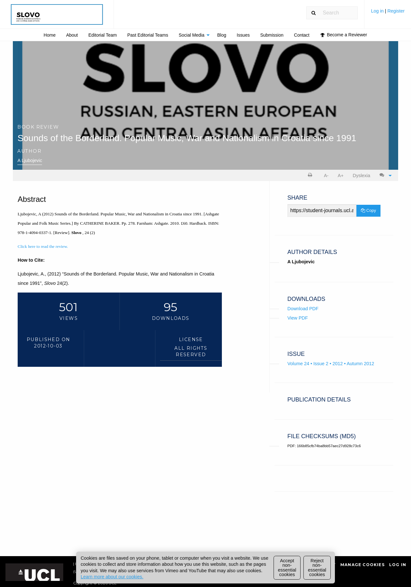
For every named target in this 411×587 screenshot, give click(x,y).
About (72, 35)
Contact (302, 35)
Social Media (191, 35)
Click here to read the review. (43, 246)
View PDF (297, 318)
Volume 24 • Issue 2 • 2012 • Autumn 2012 (330, 363)
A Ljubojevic (29, 160)
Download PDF (303, 308)
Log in (378, 11)
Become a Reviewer (343, 34)
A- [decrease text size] (326, 175)
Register (396, 11)
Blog (221, 35)
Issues (243, 35)
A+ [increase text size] (341, 175)
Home (50, 35)
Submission (271, 35)
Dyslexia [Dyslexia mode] (361, 175)
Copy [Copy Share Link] (368, 210)
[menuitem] (388, 13)
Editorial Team (102, 35)
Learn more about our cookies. (112, 576)
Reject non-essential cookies (317, 567)
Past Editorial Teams (147, 35)
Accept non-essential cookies (287, 567)
